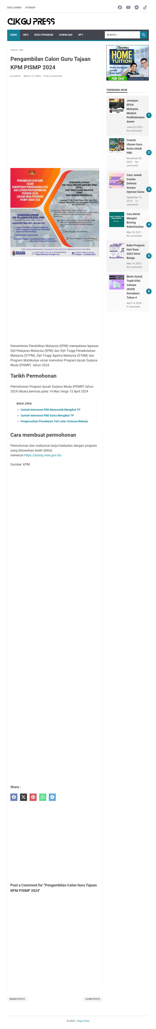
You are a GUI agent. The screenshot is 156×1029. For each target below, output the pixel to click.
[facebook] (13, 797)
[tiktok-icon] (145, 7)
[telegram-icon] (137, 7)
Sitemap (30, 7)
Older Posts (92, 999)
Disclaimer (14, 7)
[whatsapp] (42, 797)
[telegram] (52, 797)
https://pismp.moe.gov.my (42, 455)
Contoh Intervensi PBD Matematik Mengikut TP (50, 409)
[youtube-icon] (128, 7)
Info (25, 34)
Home (13, 34)
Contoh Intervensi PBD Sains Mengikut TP (47, 415)
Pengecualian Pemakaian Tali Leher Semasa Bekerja (54, 421)
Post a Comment (53, 76)
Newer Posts (17, 999)
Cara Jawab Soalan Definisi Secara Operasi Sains (135, 183)
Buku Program (43, 34)
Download (65, 34)
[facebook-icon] (120, 7)
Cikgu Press (83, 1021)
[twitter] (23, 797)
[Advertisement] (54, 118)
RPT (80, 34)
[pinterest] (33, 797)
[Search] (122, 34)
